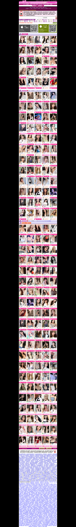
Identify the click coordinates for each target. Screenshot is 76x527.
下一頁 (45, 90)
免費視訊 (25, 43)
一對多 (48, 131)
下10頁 (48, 90)
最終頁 (50, 90)
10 (43, 90)
